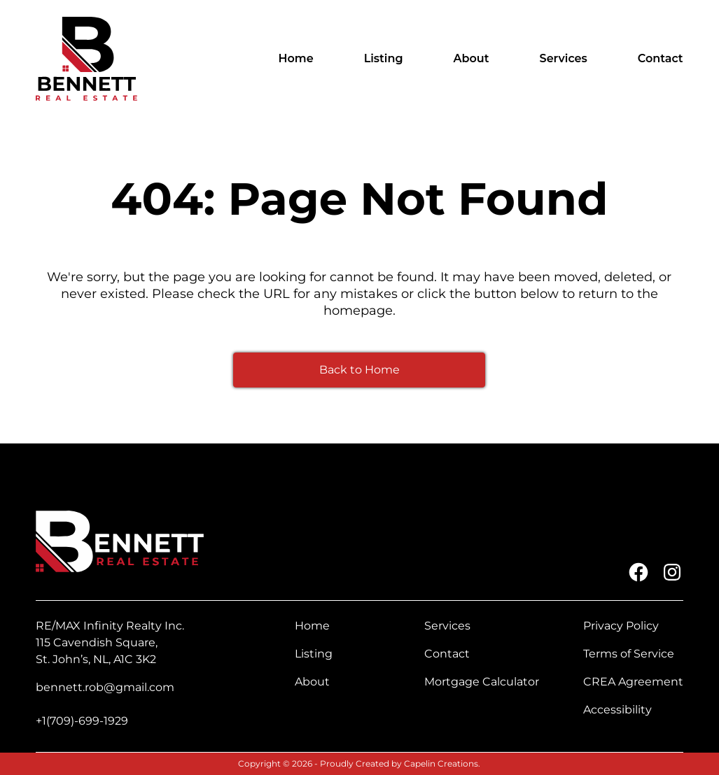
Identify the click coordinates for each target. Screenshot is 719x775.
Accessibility (617, 709)
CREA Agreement (633, 681)
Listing (383, 58)
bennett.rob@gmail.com (105, 687)
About (471, 58)
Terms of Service (628, 653)
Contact (660, 58)
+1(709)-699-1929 (82, 720)
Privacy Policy (621, 625)
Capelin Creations (441, 763)
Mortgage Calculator (481, 681)
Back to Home (359, 369)
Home (296, 58)
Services (563, 58)
